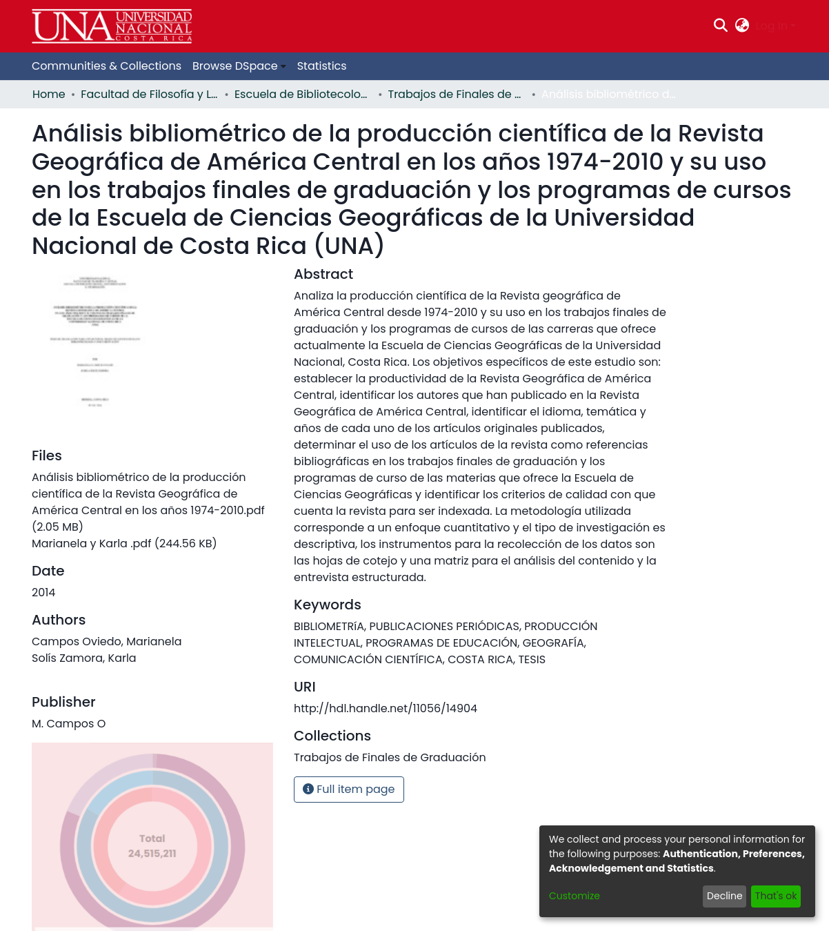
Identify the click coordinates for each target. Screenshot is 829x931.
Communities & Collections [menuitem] (106, 66)
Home (49, 94)
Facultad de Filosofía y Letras (150, 94)
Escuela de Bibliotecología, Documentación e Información (303, 94)
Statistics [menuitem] (322, 66)
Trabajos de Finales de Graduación (457, 94)
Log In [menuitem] (772, 26)
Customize (574, 896)
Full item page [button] (349, 789)
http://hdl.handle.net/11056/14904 (385, 708)
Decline (725, 896)
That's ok (776, 896)
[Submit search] (721, 26)
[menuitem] (741, 26)
